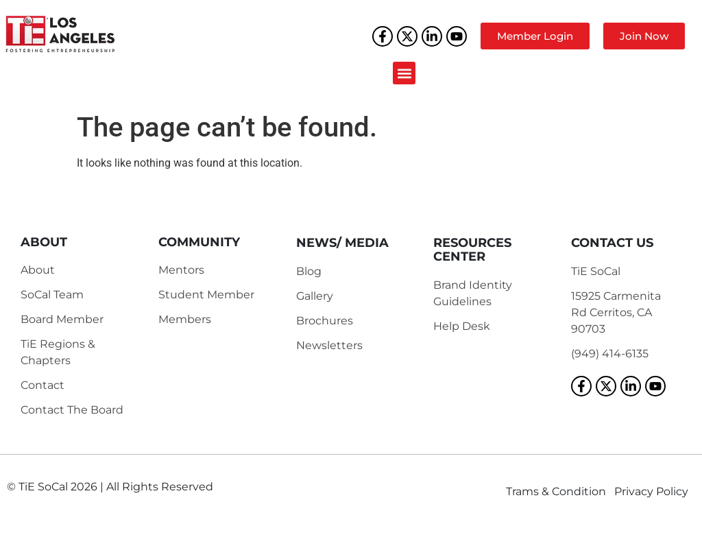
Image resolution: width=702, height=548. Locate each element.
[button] (404, 73)
